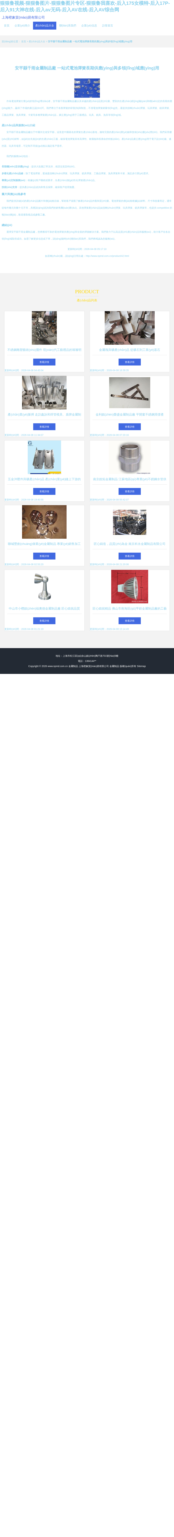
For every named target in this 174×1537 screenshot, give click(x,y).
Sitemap (141, 666)
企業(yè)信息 (89, 25)
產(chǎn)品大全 (44, 25)
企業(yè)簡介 (22, 25)
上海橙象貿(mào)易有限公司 (23, 17)
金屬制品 (73, 666)
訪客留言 (107, 25)
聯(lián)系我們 (67, 25)
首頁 (6, 25)
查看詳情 (44, 362)
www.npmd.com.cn (58, 666)
